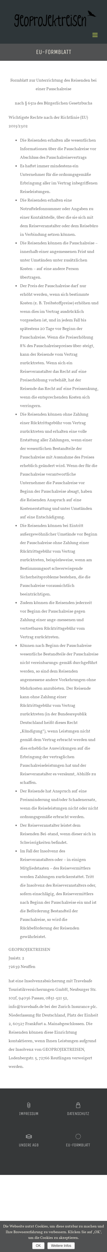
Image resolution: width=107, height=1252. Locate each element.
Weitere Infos (61, 1246)
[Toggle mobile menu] (95, 35)
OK (38, 1246)
